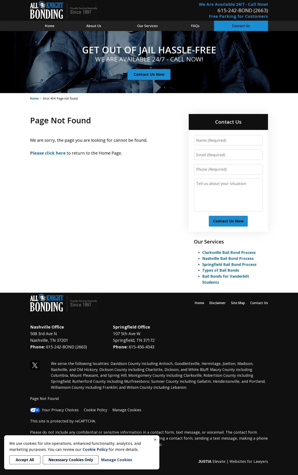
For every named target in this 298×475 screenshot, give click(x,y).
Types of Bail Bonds (220, 270)
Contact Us (241, 26)
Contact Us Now (149, 74)
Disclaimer (217, 303)
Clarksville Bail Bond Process (229, 252)
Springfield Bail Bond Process (229, 264)
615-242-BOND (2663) (243, 10)
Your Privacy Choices (54, 409)
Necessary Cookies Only (70, 459)
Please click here (48, 153)
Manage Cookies (126, 409)
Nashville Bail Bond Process (228, 258)
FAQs (195, 26)
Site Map (238, 303)
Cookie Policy (95, 409)
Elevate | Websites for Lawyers (233, 461)
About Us (93, 26)
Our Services (147, 26)
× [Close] (155, 439)
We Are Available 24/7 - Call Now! (233, 4)
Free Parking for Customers (238, 16)
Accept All (25, 459)
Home (49, 26)
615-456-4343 (141, 347)
